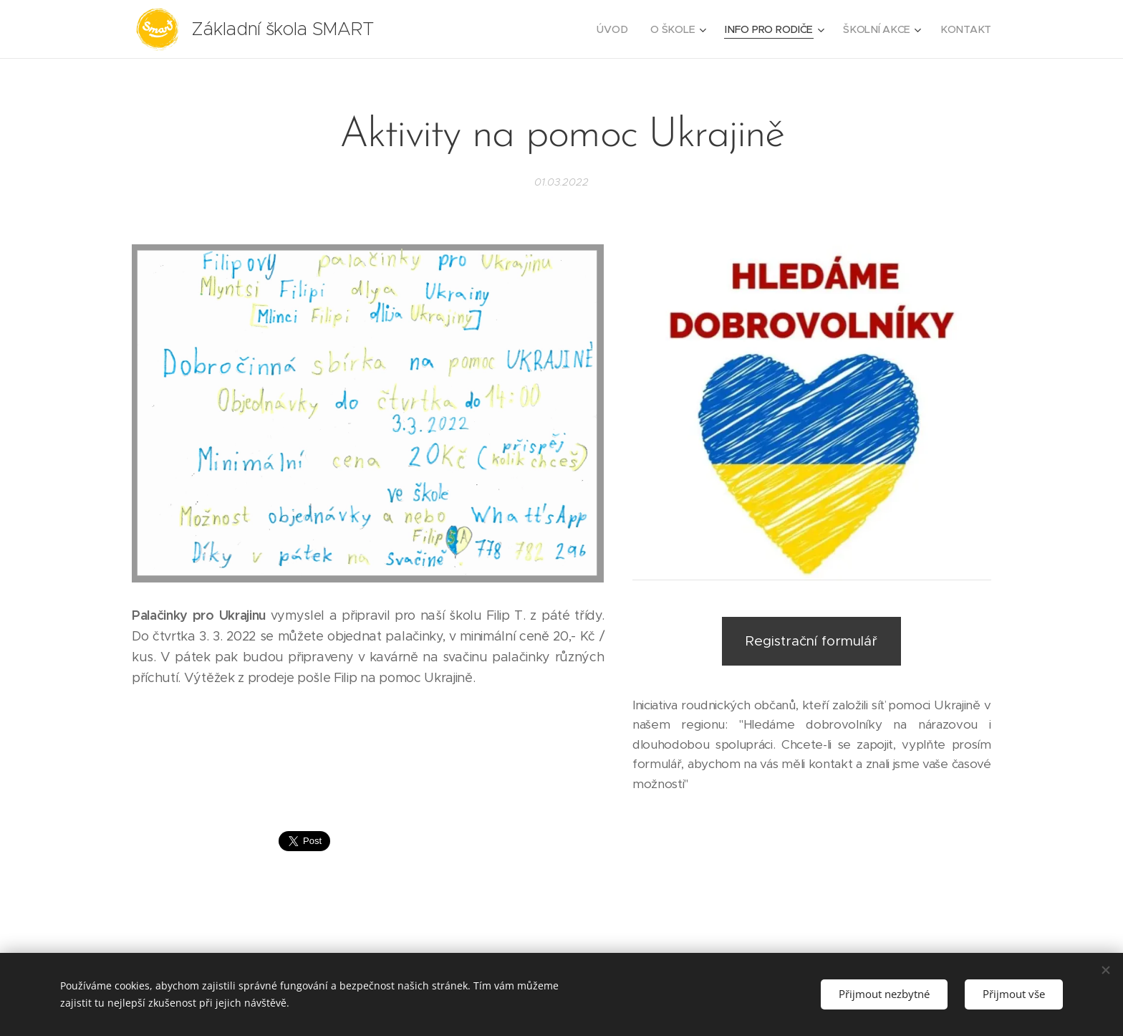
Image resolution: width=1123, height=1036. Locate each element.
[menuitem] (617, 29)
